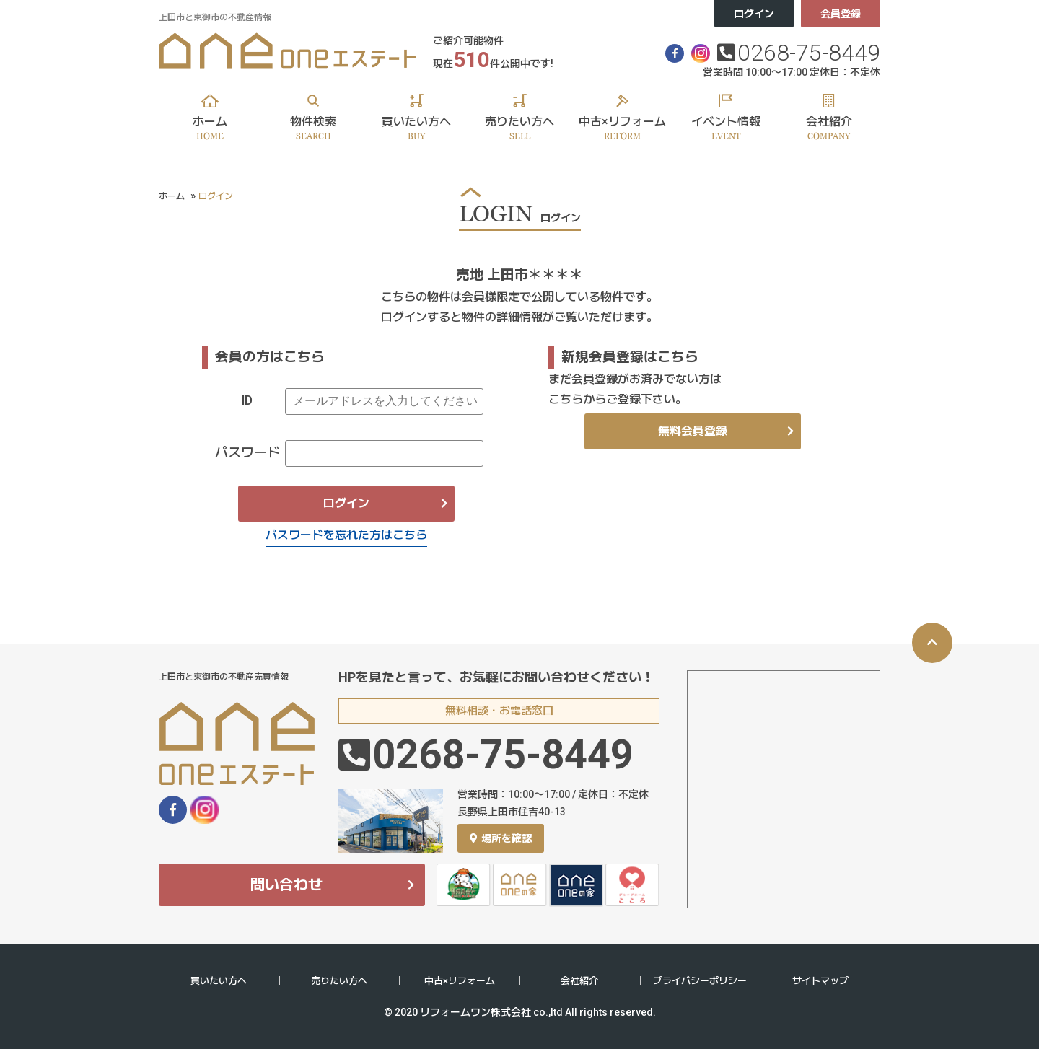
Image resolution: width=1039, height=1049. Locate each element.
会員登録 (840, 13)
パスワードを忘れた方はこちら (346, 535)
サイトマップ (820, 980)
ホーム (172, 196)
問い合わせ (286, 884)
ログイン (754, 13)
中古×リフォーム (459, 980)
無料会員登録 (692, 431)
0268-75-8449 (808, 52)
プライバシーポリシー (700, 980)
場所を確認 (501, 838)
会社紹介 (579, 980)
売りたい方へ (339, 980)
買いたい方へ (218, 980)
